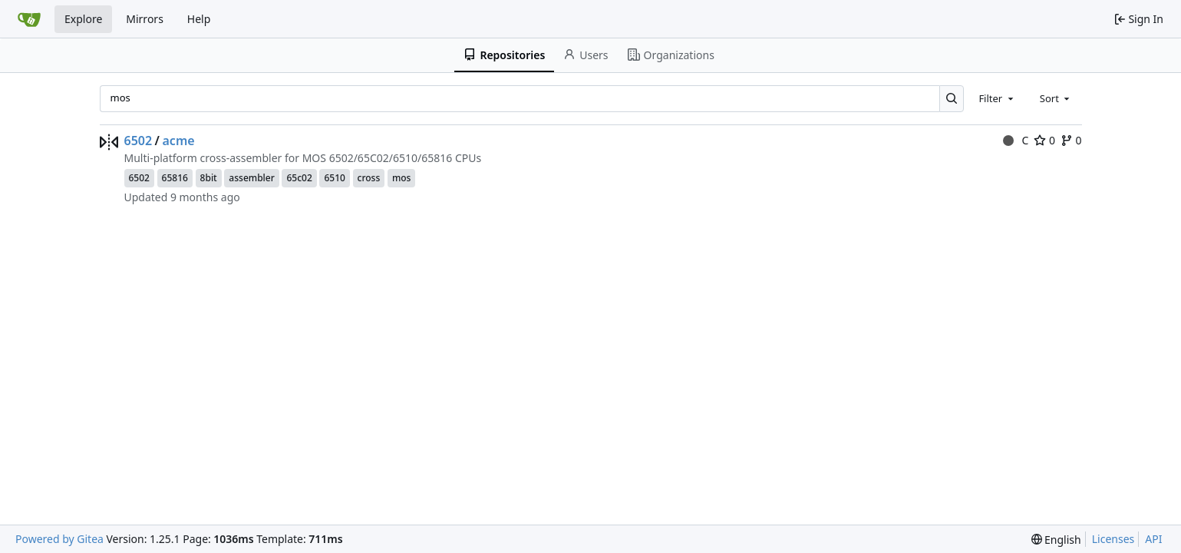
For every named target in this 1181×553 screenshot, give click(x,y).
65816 (175, 177)
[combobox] (996, 98)
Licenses (1113, 538)
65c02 (299, 177)
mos (401, 177)
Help (199, 19)
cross (369, 177)
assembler (251, 177)
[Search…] (952, 98)
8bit (208, 177)
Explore (83, 19)
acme (179, 140)
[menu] (1056, 539)
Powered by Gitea (59, 538)
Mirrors (144, 19)
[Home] (29, 19)
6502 (138, 140)
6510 (334, 177)
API (1153, 538)
